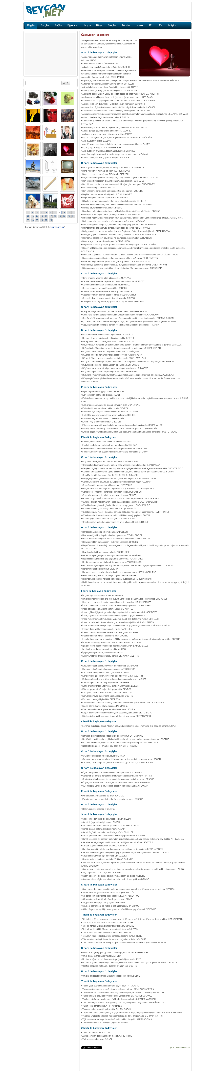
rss (59, 227)
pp (63, 227)
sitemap (53, 227)
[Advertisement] (50, 54)
